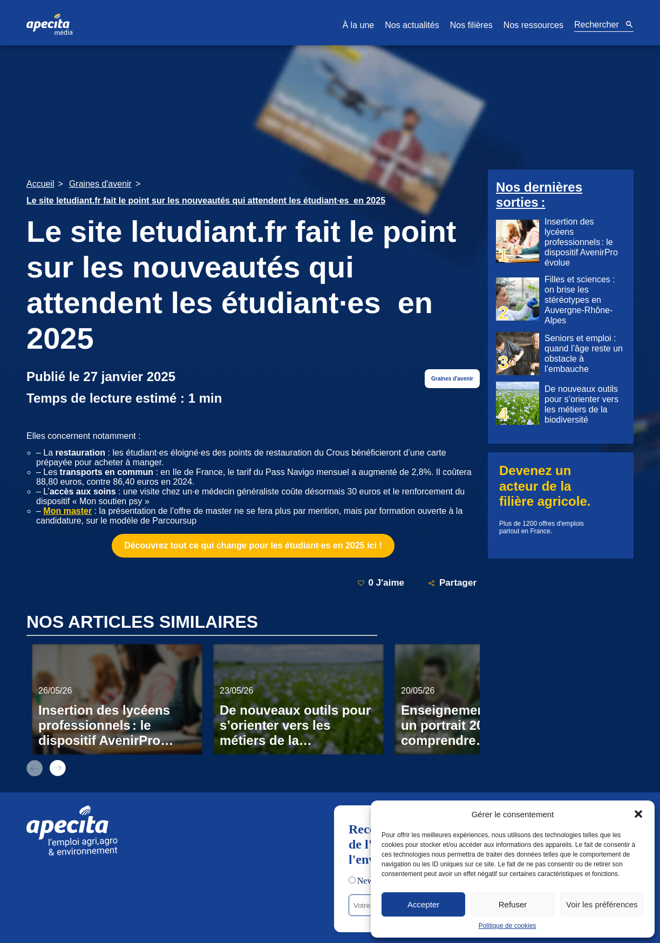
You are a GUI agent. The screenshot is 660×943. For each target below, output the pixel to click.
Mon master (67, 510)
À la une (358, 25)
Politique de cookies (507, 926)
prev (34, 768)
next (58, 768)
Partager (452, 583)
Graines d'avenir (452, 379)
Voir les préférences (602, 904)
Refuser (513, 904)
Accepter (423, 904)
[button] (638, 814)
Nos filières (471, 25)
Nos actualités (412, 25)
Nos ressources (533, 25)
